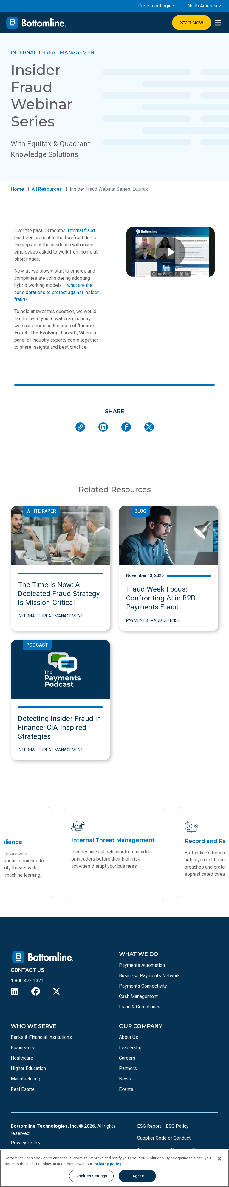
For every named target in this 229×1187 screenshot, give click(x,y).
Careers (127, 1058)
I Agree (137, 1176)
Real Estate (23, 1089)
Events (126, 1089)
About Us (128, 1037)
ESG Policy (177, 1126)
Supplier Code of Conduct (164, 1138)
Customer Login (154, 6)
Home (17, 189)
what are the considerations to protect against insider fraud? (56, 292)
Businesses (23, 1047)
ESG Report (149, 1126)
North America (202, 6)
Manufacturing (25, 1079)
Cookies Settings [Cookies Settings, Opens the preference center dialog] (91, 1176)
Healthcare (22, 1058)
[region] (114, 1168)
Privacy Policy (26, 1143)
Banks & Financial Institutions (41, 1037)
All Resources (47, 189)
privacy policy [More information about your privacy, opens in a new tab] (108, 1164)
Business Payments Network (149, 975)
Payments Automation (142, 965)
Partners (128, 1068)
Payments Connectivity (143, 986)
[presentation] (218, 23)
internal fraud (81, 230)
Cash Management (138, 996)
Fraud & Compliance (139, 1007)
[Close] (219, 1158)
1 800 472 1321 (27, 980)
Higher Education (28, 1068)
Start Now (191, 22)
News (125, 1079)
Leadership (131, 1047)
